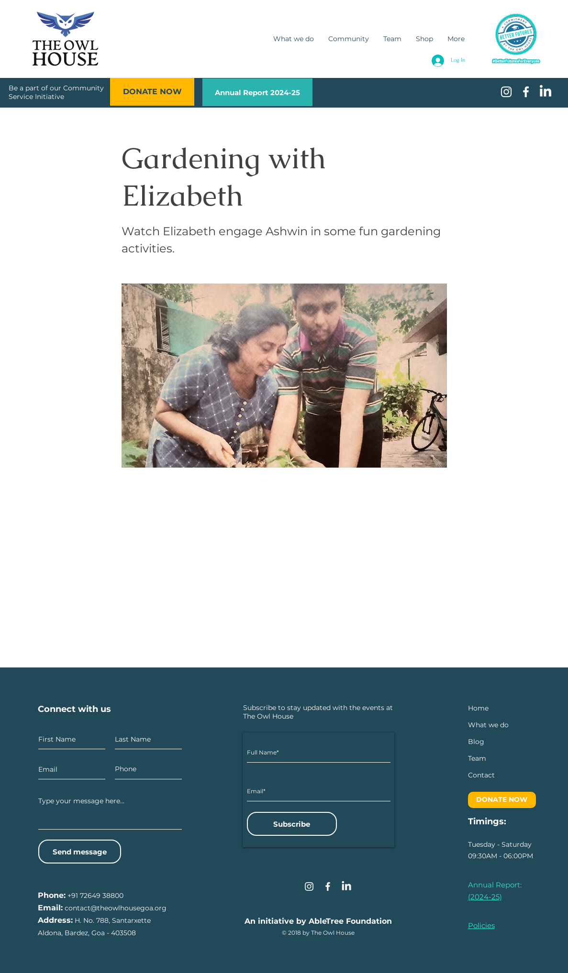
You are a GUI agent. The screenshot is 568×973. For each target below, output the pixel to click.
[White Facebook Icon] (526, 92)
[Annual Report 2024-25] (257, 92)
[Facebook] (328, 886)
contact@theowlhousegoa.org (116, 908)
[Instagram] (309, 886)
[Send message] (79, 852)
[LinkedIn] (545, 92)
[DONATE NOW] (152, 92)
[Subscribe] (292, 824)
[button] (481, 775)
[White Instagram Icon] (506, 92)
